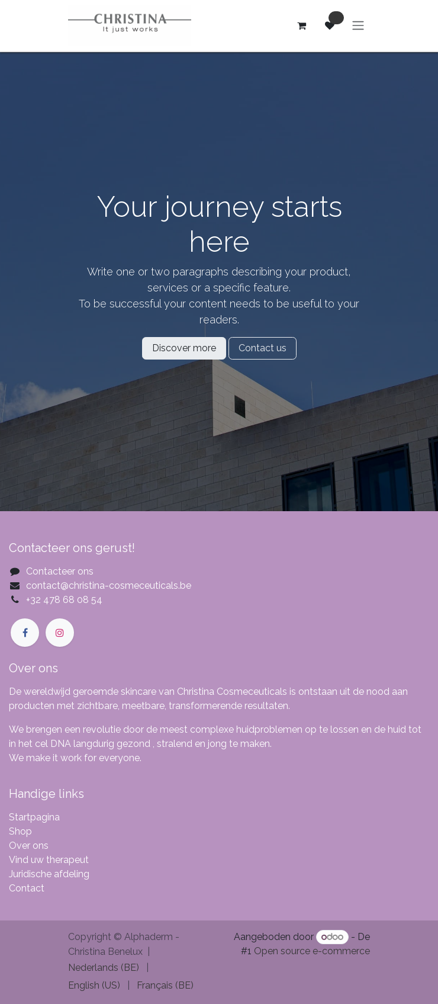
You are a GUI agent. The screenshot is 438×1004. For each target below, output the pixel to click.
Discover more (184, 348)
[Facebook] (25, 632)
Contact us (262, 348)
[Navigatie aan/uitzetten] (358, 26)
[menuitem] (103, 968)
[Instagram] (60, 632)
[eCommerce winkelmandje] (301, 25)
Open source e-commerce (312, 951)
